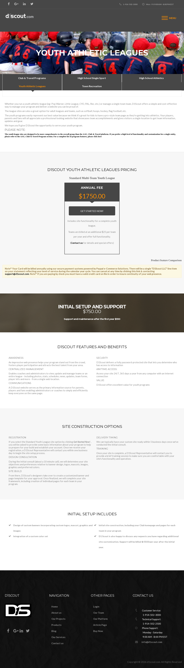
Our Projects (58, 618)
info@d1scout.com (152, 642)
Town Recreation (92, 86)
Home (54, 606)
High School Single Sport (92, 78)
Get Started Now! (91, 211)
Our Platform (100, 618)
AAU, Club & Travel (92, 134)
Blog (53, 631)
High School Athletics (151, 78)
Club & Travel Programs (32, 78)
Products (56, 624)
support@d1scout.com (17, 274)
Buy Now (98, 631)
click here (97, 136)
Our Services (58, 637)
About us (56, 612)
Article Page (100, 624)
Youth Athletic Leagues (32, 86)
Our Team (98, 612)
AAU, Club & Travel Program (33, 136)
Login (96, 606)
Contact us (77, 242)
